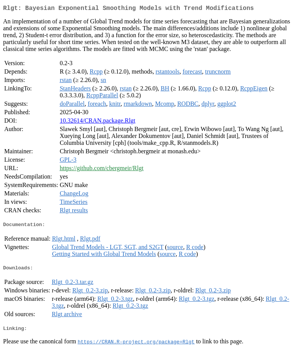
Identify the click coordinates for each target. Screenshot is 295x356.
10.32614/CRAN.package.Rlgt (97, 122)
